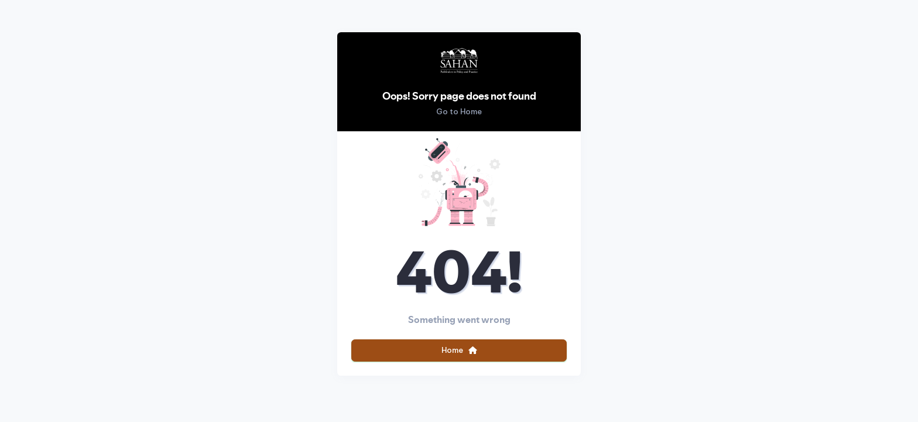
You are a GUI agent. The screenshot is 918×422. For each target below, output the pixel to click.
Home (459, 350)
